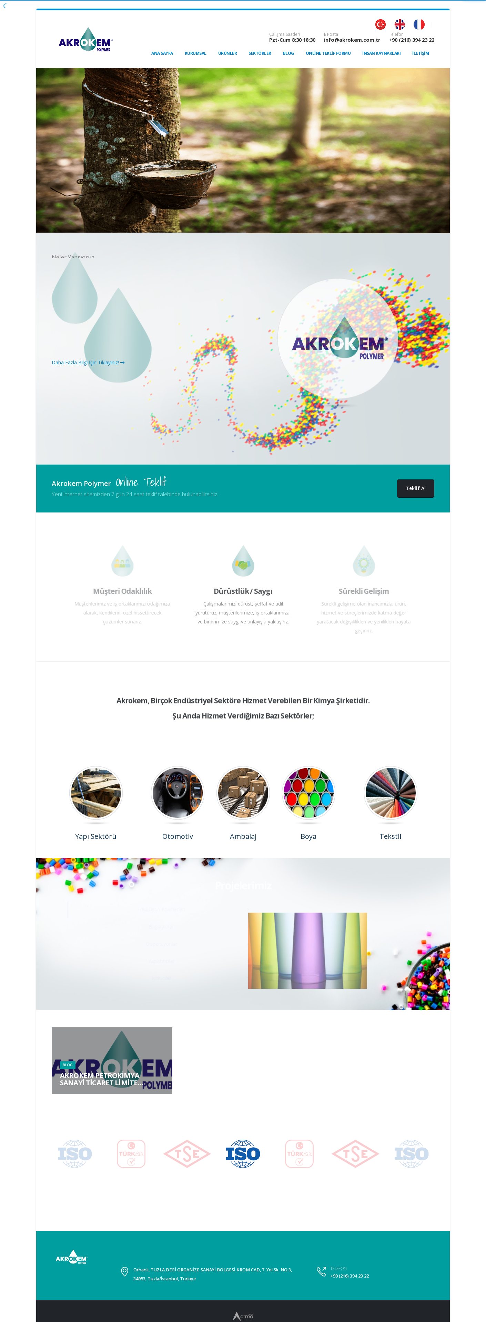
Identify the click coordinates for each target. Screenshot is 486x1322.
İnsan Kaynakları (381, 53)
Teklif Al (416, 488)
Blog (288, 53)
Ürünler (227, 53)
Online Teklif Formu (328, 53)
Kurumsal (195, 53)
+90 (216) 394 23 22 (411, 40)
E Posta (331, 34)
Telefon (396, 34)
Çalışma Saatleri (284, 34)
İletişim (420, 53)
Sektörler (260, 53)
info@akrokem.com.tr (352, 40)
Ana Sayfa (162, 53)
